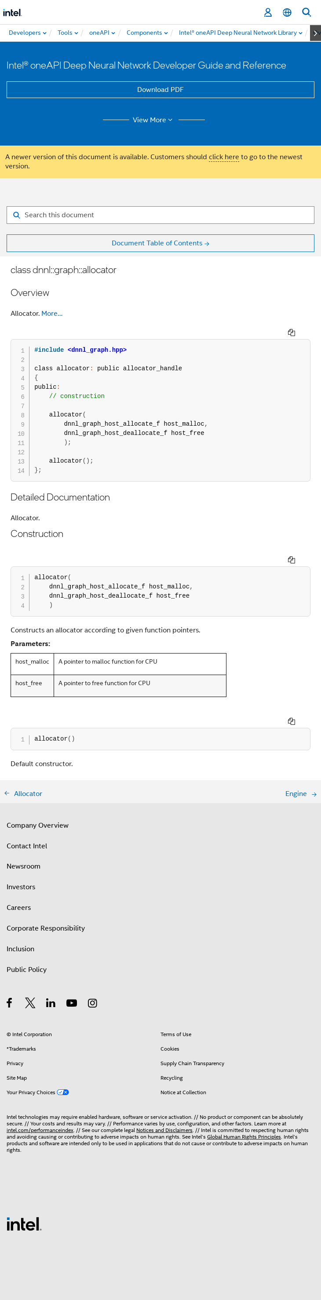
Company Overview (38, 825)
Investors (21, 887)
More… (51, 313)
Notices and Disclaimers (164, 1130)
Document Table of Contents (157, 243)
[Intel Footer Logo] (24, 1223)
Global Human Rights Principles (244, 1136)
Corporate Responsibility (46, 928)
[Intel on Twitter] (30, 1004)
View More (154, 120)
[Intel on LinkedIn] (51, 1004)
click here (224, 157)
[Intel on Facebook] (10, 1004)
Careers (19, 907)
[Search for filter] (160, 215)
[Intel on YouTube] (72, 1004)
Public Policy (27, 969)
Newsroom (23, 866)
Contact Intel (27, 846)
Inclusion (20, 949)
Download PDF (160, 89)
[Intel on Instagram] (93, 1004)
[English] (287, 12)
